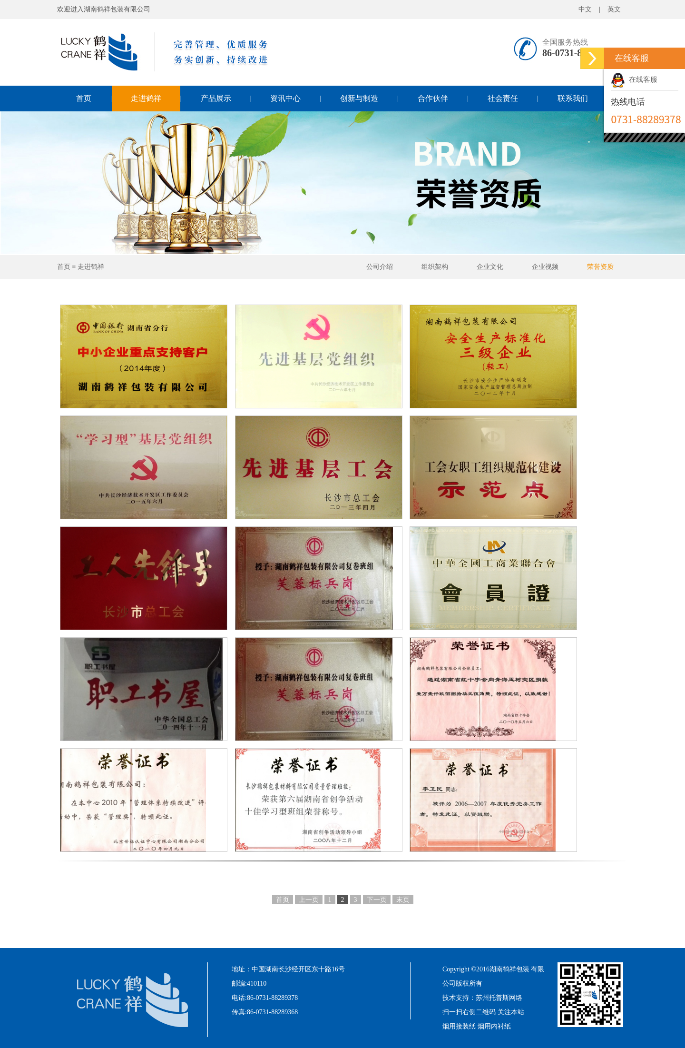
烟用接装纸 (459, 1026)
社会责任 (503, 98)
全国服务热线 (565, 42)
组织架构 (434, 266)
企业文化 (490, 266)
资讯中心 (285, 98)
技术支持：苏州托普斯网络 (482, 997)
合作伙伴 (433, 98)
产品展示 (216, 98)
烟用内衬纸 (494, 1026)
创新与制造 (359, 98)
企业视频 (545, 266)
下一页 (377, 899)
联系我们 (573, 98)
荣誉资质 (600, 266)
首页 (83, 98)
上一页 (309, 899)
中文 (585, 9)
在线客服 (634, 79)
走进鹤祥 (146, 98)
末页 (403, 899)
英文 (614, 9)
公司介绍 (379, 266)
